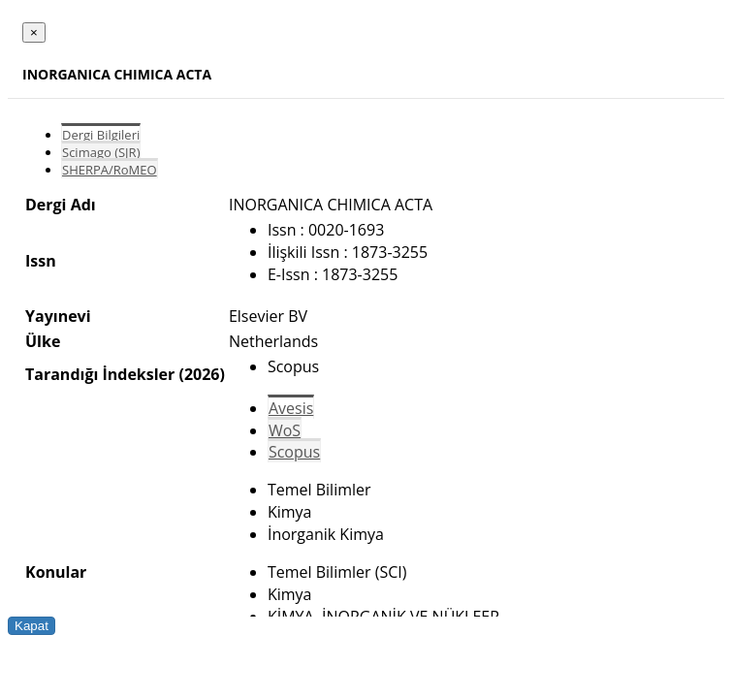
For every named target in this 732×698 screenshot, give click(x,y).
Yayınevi (58, 316)
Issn (40, 260)
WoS (285, 430)
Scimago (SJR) (101, 152)
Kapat (31, 626)
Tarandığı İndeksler (100, 374)
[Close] (34, 32)
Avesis (291, 408)
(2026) (201, 374)
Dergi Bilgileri (101, 134)
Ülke (42, 341)
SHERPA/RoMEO (109, 169)
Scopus (294, 451)
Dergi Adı (60, 204)
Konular (55, 572)
